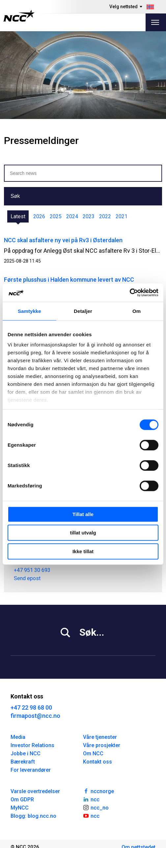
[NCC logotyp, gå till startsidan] (19, 16)
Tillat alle (83, 514)
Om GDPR (22, 799)
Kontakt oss (97, 762)
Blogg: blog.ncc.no (33, 816)
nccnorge (98, 790)
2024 (72, 216)
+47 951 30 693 (32, 570)
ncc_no (96, 807)
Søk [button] (15, 196)
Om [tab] (136, 311)
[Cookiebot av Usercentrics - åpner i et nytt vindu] (129, 292)
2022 (105, 216)
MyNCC (20, 808)
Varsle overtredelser (35, 791)
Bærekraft (23, 762)
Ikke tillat (83, 551)
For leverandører (31, 770)
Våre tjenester (100, 737)
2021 (121, 216)
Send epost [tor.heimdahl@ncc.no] (27, 578)
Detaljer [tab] (83, 311)
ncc (91, 799)
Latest (18, 216)
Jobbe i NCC (26, 753)
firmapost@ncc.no (35, 715)
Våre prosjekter (101, 745)
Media (18, 737)
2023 (89, 216)
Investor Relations (32, 745)
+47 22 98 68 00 (31, 707)
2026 (39, 216)
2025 (56, 216)
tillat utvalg (83, 532)
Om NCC (93, 753)
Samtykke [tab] (29, 311)
